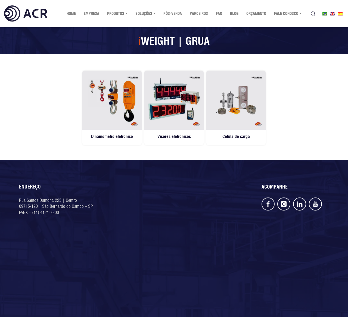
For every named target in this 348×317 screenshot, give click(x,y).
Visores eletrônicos (174, 136)
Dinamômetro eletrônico (112, 136)
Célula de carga (236, 136)
